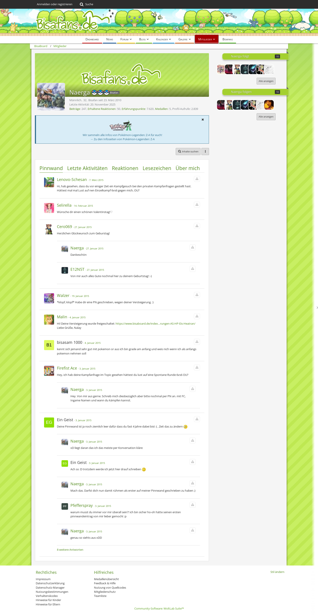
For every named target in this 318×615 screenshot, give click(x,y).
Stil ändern (277, 572)
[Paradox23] (253, 69)
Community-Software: (159, 608)
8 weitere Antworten (70, 550)
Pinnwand (51, 168)
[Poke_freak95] (261, 69)
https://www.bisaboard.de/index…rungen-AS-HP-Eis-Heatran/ (155, 323)
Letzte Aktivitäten (87, 168)
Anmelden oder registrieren (54, 4)
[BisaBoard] (159, 22)
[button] (202, 119)
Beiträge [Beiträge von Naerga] (74, 109)
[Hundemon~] (229, 69)
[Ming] (269, 105)
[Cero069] (237, 69)
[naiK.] (222, 69)
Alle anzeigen (266, 81)
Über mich (188, 168)
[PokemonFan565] (269, 69)
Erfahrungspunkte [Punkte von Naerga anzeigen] (133, 109)
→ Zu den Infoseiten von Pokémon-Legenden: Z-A (122, 139)
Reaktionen (125, 168)
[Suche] (86, 4)
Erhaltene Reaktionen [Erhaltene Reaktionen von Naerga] (102, 109)
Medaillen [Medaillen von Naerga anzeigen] (161, 109)
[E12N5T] (245, 69)
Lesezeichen (157, 168)
